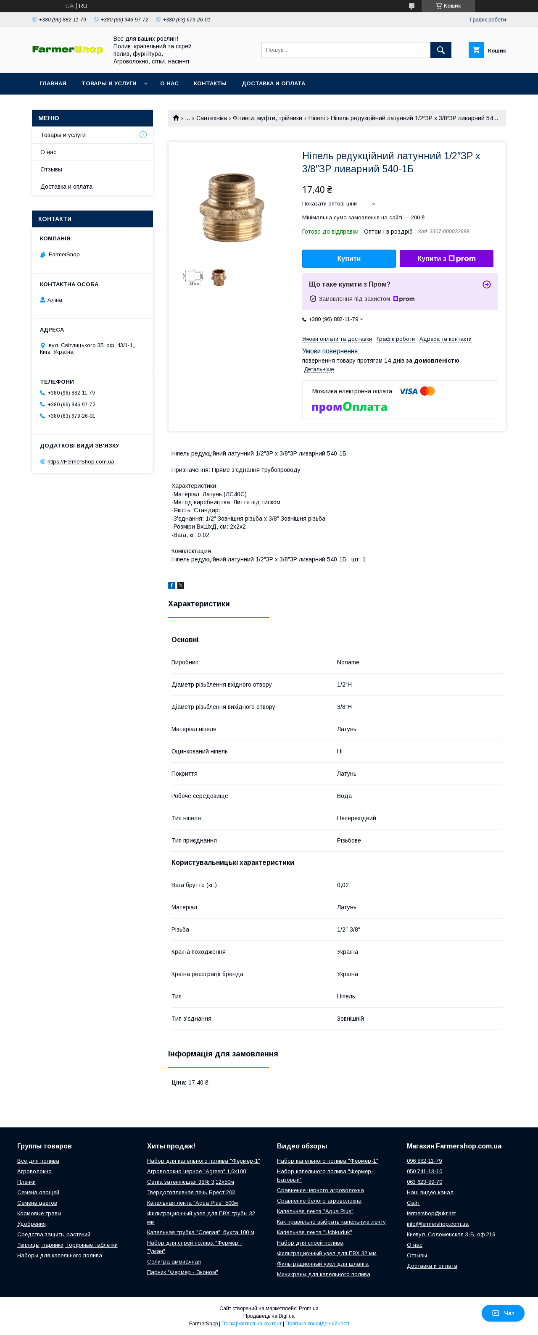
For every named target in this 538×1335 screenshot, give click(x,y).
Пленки (26, 1182)
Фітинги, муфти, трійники (267, 118)
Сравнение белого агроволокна (319, 1201)
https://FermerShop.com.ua (80, 461)
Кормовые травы (39, 1213)
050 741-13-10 (424, 1171)
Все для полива (38, 1161)
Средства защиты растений (53, 1234)
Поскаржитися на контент (252, 1324)
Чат (503, 1313)
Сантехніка (211, 118)
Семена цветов (37, 1203)
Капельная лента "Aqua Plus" (315, 1211)
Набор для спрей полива (310, 1243)
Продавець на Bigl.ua (269, 1316)
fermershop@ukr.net (431, 1213)
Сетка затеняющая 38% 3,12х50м (190, 1182)
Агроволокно (34, 1171)
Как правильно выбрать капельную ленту (331, 1222)
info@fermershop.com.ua (438, 1224)
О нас (169, 83)
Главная (53, 83)
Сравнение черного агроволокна (320, 1190)
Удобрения (31, 1224)
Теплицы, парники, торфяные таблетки (67, 1245)
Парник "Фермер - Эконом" (182, 1272)
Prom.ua (309, 1308)
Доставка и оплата (273, 83)
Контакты (210, 83)
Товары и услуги (109, 83)
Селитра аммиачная (174, 1262)
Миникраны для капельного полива (323, 1274)
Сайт (413, 1203)
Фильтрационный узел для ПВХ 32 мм (327, 1253)
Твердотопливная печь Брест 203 (191, 1192)
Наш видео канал (430, 1192)
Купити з (446, 259)
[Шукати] (440, 50)
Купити (349, 258)
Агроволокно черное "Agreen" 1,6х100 (196, 1171)
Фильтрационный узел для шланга (323, 1264)
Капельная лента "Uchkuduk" (314, 1232)
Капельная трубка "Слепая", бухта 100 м (200, 1232)
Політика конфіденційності (317, 1324)
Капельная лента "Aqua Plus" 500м (192, 1203)
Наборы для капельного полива (59, 1255)
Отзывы (51, 169)
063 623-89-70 (424, 1182)
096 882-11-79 (424, 1161)
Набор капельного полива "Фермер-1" (327, 1161)
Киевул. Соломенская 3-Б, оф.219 (451, 1234)
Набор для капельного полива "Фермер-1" (203, 1161)
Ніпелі (317, 118)
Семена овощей (38, 1192)
